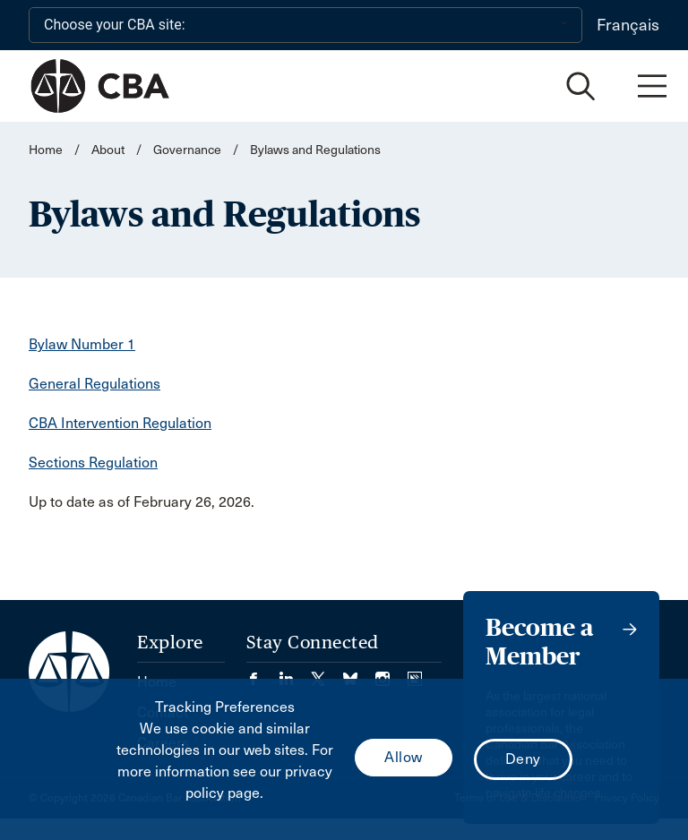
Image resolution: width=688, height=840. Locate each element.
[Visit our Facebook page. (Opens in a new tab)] (262, 672)
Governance (187, 150)
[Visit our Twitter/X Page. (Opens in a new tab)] (327, 672)
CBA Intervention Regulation (120, 423)
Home (46, 150)
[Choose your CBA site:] (305, 25)
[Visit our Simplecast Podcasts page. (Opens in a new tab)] (415, 672)
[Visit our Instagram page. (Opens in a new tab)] (391, 672)
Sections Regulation (93, 462)
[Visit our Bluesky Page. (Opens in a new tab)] (359, 672)
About (108, 150)
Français (628, 25)
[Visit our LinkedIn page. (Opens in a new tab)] (295, 672)
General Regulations (94, 383)
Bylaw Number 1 (82, 344)
